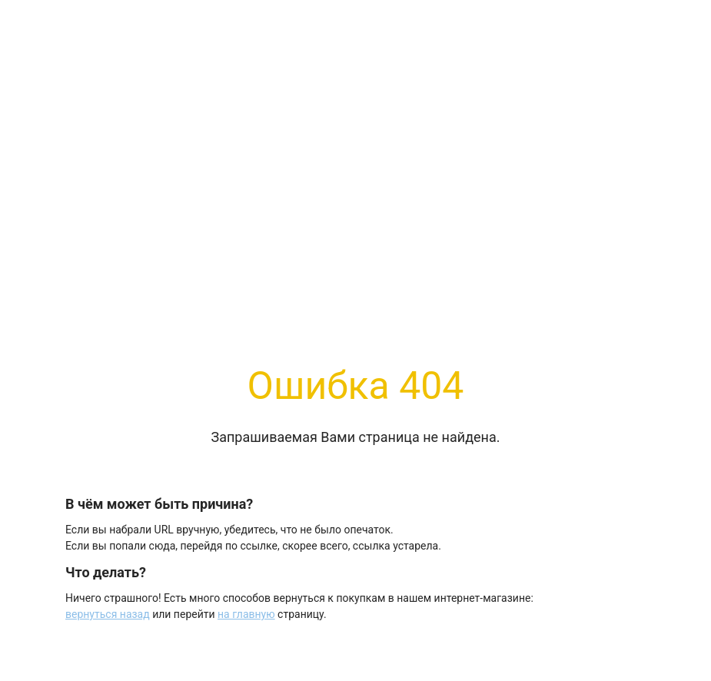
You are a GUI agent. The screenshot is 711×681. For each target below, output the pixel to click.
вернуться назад (107, 614)
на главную (246, 614)
